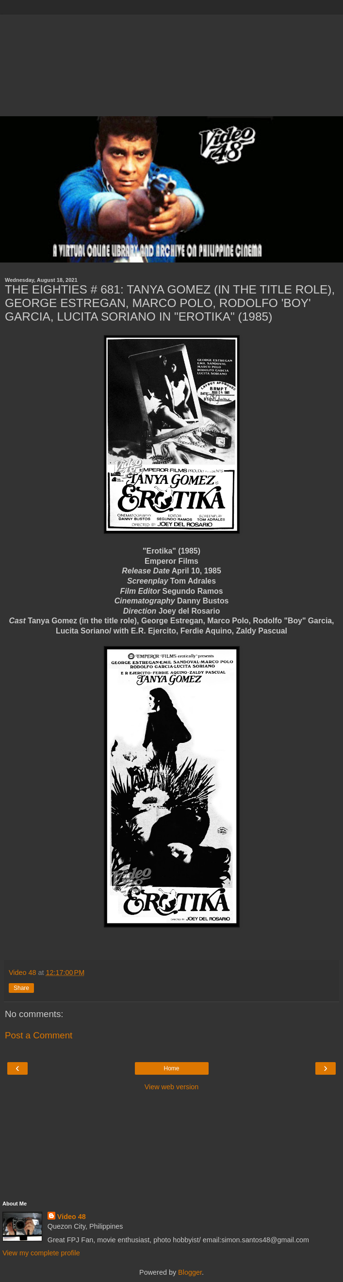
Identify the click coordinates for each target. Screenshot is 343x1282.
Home (171, 1068)
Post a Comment (38, 1035)
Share (21, 988)
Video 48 (71, 1216)
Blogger (190, 1272)
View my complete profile (41, 1253)
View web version (172, 1087)
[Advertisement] (171, 63)
